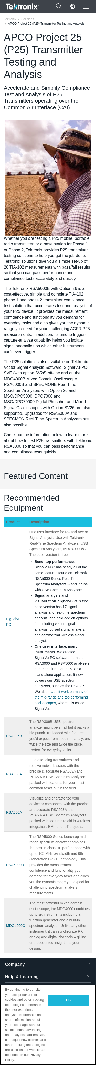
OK (68, 1000)
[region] (48, 1025)
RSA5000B (15, 865)
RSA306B (14, 736)
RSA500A (14, 774)
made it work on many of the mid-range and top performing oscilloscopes (61, 697)
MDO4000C (15, 926)
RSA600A (14, 812)
